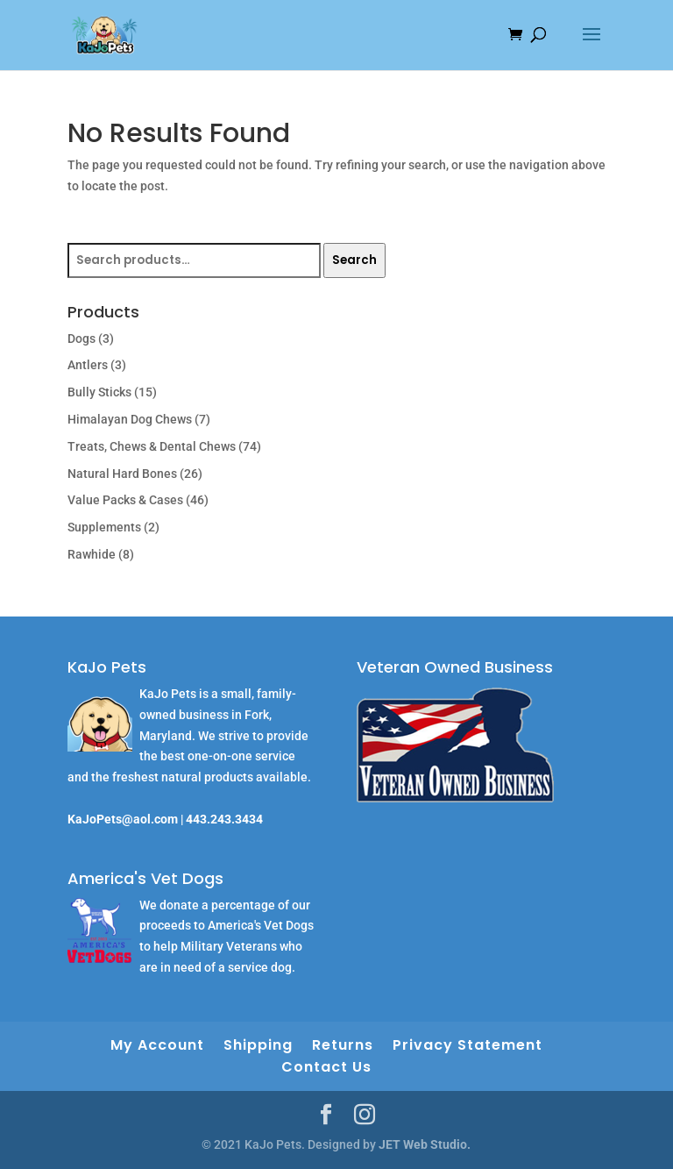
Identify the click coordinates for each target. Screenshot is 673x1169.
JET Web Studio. (425, 1144)
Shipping (258, 1045)
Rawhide (91, 554)
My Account (157, 1045)
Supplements (104, 527)
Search (354, 260)
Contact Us (326, 1067)
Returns (342, 1045)
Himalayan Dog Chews (129, 419)
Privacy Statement (467, 1045)
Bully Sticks (99, 392)
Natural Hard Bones (122, 474)
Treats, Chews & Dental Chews (151, 446)
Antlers (87, 365)
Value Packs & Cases (125, 500)
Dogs (81, 338)
